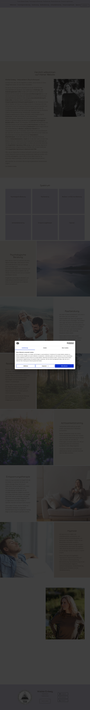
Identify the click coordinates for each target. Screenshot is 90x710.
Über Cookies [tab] (65, 347)
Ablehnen (25, 366)
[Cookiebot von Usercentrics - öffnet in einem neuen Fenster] (68, 343)
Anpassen (45, 366)
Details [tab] (45, 347)
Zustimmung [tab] (25, 347)
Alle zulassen (64, 366)
